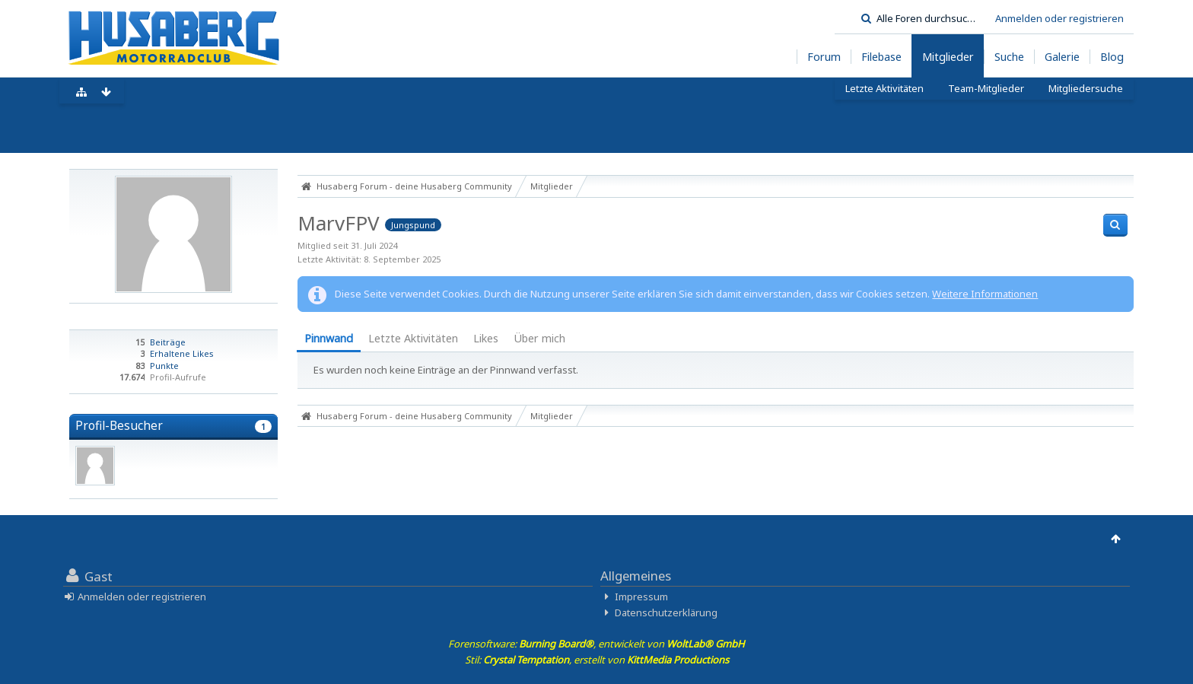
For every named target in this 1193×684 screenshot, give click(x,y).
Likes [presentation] (485, 338)
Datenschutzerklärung (666, 612)
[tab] (329, 340)
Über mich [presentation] (539, 338)
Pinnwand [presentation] (328, 338)
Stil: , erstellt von (597, 660)
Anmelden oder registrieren (1059, 18)
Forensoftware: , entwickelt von (596, 644)
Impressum (641, 596)
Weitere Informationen (985, 294)
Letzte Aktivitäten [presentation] (413, 338)
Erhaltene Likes (182, 353)
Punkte (164, 365)
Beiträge (168, 342)
